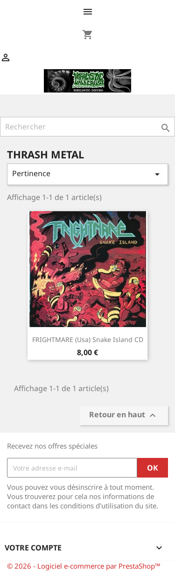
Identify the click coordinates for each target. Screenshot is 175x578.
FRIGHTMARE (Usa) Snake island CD (87, 339)
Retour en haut (123, 415)
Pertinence (87, 174)
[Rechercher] (87, 126)
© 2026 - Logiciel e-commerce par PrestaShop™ (84, 566)
